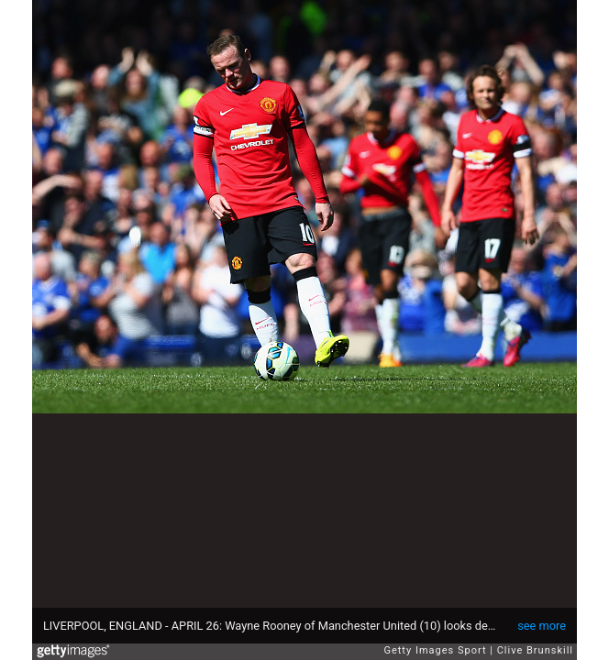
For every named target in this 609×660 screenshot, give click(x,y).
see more (541, 625)
